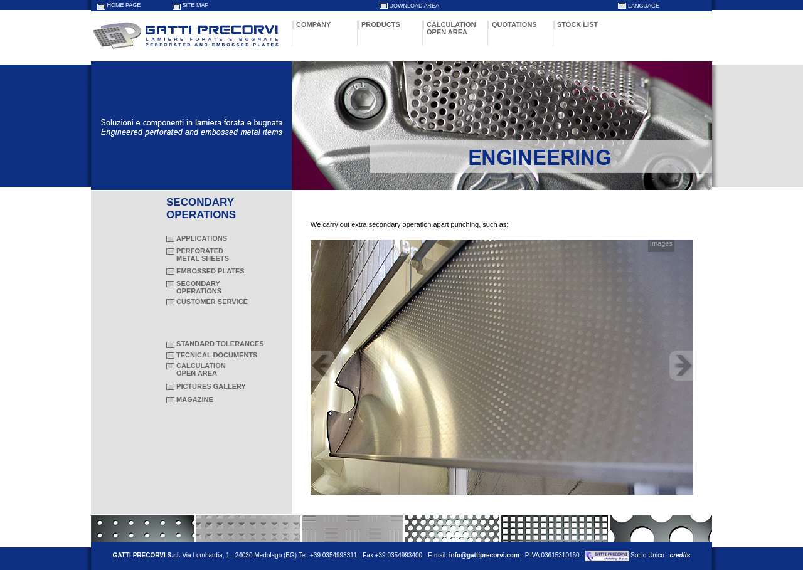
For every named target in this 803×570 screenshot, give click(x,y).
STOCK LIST (577, 24)
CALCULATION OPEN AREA (451, 28)
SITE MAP (196, 5)
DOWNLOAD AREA (415, 6)
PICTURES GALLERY (211, 386)
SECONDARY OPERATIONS (193, 287)
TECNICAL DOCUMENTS (216, 355)
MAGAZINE (194, 399)
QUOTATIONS (514, 24)
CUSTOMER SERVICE (212, 301)
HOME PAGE (124, 5)
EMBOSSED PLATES (210, 271)
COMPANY (313, 24)
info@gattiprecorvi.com (484, 555)
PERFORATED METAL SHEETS (197, 254)
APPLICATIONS (201, 238)
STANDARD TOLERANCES (220, 343)
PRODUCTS (380, 24)
